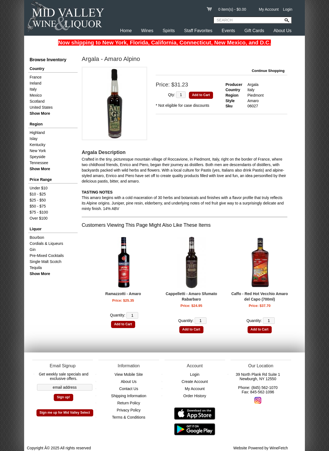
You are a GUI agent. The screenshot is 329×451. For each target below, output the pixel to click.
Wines (147, 30)
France (36, 77)
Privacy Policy (129, 410)
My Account (269, 9)
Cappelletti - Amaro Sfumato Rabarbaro (191, 296)
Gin (33, 249)
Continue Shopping (268, 71)
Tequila (36, 267)
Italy (33, 89)
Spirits (169, 30)
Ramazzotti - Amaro (123, 294)
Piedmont (255, 95)
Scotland (37, 101)
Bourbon (37, 237)
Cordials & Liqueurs (46, 243)
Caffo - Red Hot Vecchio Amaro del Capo (259, 296)
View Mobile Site (129, 374)
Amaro (253, 101)
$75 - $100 (39, 212)
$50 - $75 (38, 206)
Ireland (35, 83)
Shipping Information (128, 396)
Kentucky (38, 144)
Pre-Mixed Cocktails (47, 255)
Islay (34, 138)
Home (126, 30)
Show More (40, 113)
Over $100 (38, 218)
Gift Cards (254, 30)
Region (36, 124)
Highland (37, 132)
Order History (194, 396)
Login (287, 9)
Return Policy (128, 403)
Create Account (194, 381)
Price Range (41, 179)
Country (37, 68)
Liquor (36, 229)
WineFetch (279, 448)
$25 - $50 (38, 200)
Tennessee (39, 163)
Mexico (36, 95)
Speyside (38, 157)
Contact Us (128, 388)
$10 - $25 (38, 194)
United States (41, 107)
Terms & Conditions (128, 417)
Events (228, 30)
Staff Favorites (198, 30)
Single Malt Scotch (45, 261)
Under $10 (38, 188)
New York (38, 151)
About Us (282, 30)
